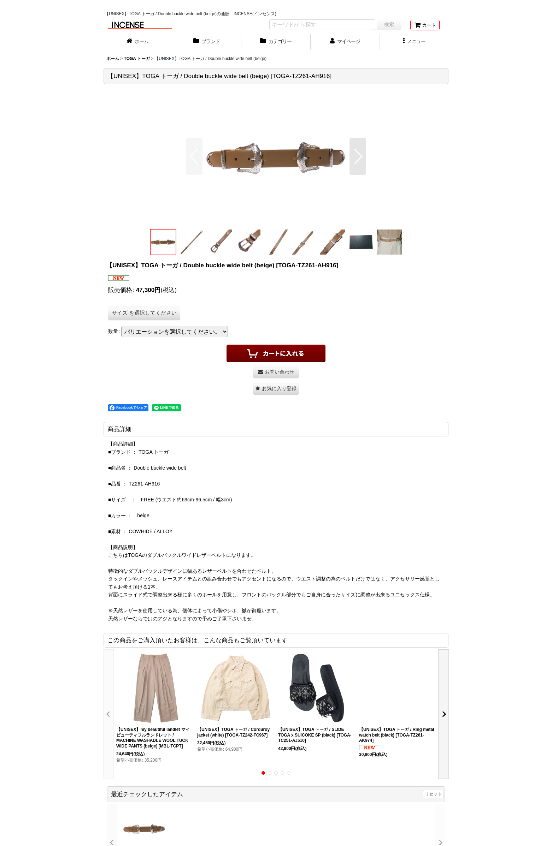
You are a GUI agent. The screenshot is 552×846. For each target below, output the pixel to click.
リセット (433, 794)
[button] (414, 42)
